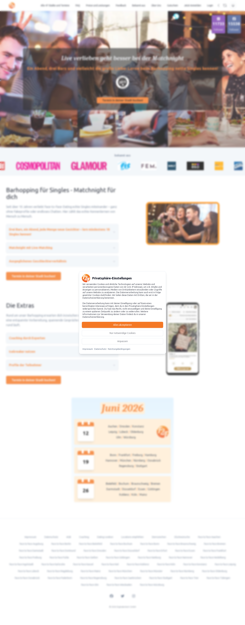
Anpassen (122, 341)
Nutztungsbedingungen (119, 349)
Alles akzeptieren (122, 324)
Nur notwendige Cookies (123, 333)
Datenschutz (100, 349)
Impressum (88, 349)
